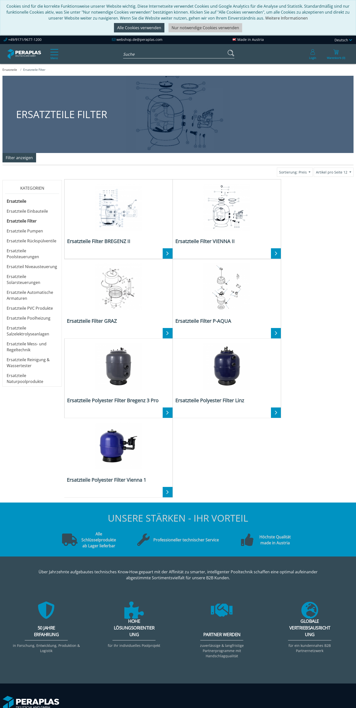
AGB (221, 640)
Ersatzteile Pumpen (25, 231)
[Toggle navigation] (53, 50)
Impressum (228, 634)
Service (152, 628)
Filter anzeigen (19, 157)
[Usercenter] (313, 54)
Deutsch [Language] (343, 40)
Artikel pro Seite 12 (332, 172)
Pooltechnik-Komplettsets (313, 640)
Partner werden (161, 634)
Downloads (156, 646)
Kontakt (224, 628)
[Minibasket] (336, 54)
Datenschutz (229, 646)
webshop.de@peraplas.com (139, 39)
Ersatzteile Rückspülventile (31, 241)
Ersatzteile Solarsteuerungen (23, 279)
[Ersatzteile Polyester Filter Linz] (172, 296)
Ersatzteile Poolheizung (28, 318)
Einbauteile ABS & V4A (309, 628)
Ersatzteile (16, 201)
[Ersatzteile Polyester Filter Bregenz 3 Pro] (100, 296)
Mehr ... (295, 669)
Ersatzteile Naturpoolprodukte (25, 378)
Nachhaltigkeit (88, 646)
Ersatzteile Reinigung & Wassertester (28, 362)
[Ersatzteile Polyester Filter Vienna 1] (245, 296)
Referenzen (85, 652)
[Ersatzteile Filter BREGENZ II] (100, 213)
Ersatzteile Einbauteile (27, 211)
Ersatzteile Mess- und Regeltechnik (26, 347)
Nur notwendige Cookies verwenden (205, 27)
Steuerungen (301, 663)
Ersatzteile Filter (22, 221)
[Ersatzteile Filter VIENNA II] (172, 213)
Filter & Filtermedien (307, 634)
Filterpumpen (301, 646)
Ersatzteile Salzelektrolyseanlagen (28, 331)
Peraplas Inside (89, 628)
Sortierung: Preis (293, 172)
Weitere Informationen (286, 18)
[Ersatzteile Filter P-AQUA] (317, 213)
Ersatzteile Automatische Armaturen (30, 295)
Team (80, 634)
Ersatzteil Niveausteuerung (32, 266)
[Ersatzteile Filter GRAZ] (245, 213)
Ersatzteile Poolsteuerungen (23, 253)
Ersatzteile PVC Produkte (30, 308)
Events (152, 640)
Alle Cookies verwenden (139, 27)
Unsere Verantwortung (96, 640)
